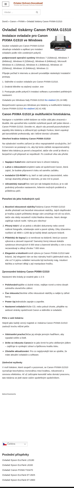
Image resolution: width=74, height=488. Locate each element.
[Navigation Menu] (5, 4)
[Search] (18, 12)
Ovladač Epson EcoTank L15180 (18, 460)
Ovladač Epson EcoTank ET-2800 (18, 480)
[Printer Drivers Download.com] (28, 4)
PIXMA (21, 21)
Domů (5, 21)
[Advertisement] (37, 415)
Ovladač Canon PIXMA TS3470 (17, 470)
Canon (13, 21)
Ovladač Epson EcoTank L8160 (17, 465)
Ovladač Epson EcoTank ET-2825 (18, 475)
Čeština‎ (9, 444)
